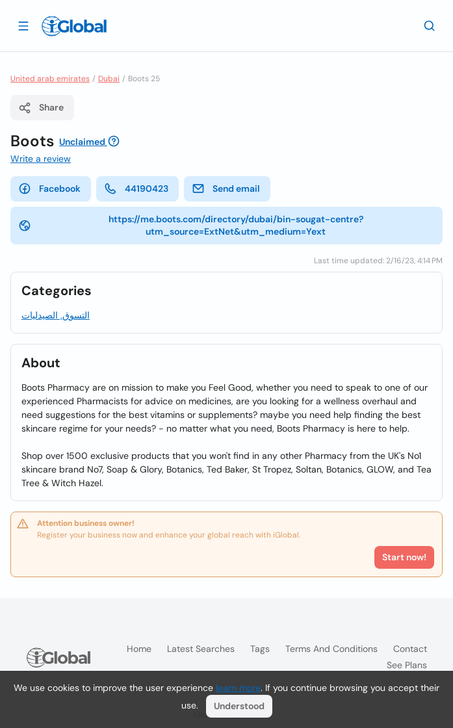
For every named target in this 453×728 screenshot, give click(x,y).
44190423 (136, 188)
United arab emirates (50, 78)
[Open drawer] (23, 25)
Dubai (109, 78)
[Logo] (74, 26)
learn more (238, 688)
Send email (226, 188)
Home (139, 649)
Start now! (404, 557)
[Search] (430, 25)
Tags (260, 649)
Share (41, 107)
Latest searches (201, 649)
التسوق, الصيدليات (55, 315)
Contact (410, 649)
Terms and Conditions (331, 649)
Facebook (49, 188)
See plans (407, 665)
